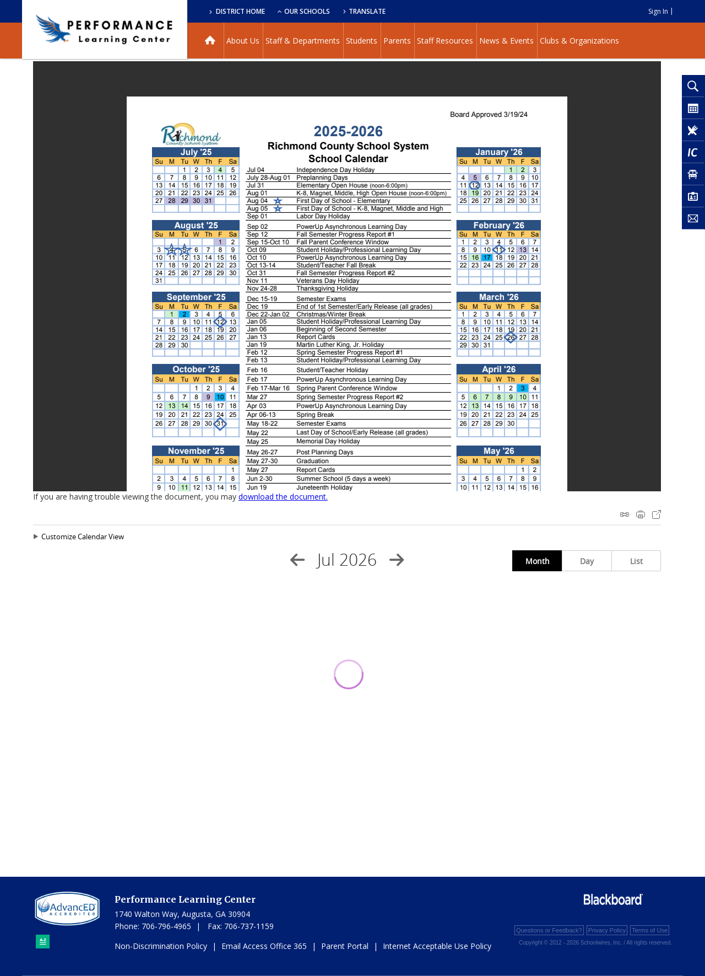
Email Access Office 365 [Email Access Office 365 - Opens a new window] (264, 946)
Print (640, 514)
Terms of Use (650, 930)
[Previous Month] (297, 559)
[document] (347, 276)
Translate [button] (367, 11)
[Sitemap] (43, 941)
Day (587, 561)
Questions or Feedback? (549, 930)
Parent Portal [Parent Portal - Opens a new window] (344, 946)
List (636, 561)
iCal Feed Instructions (624, 514)
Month (537, 561)
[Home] (210, 40)
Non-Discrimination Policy (161, 946)
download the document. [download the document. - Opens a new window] (283, 496)
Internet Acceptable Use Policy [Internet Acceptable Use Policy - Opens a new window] (437, 946)
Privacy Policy (607, 930)
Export (656, 514)
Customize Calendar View (82, 536)
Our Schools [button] (304, 11)
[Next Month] (396, 559)
